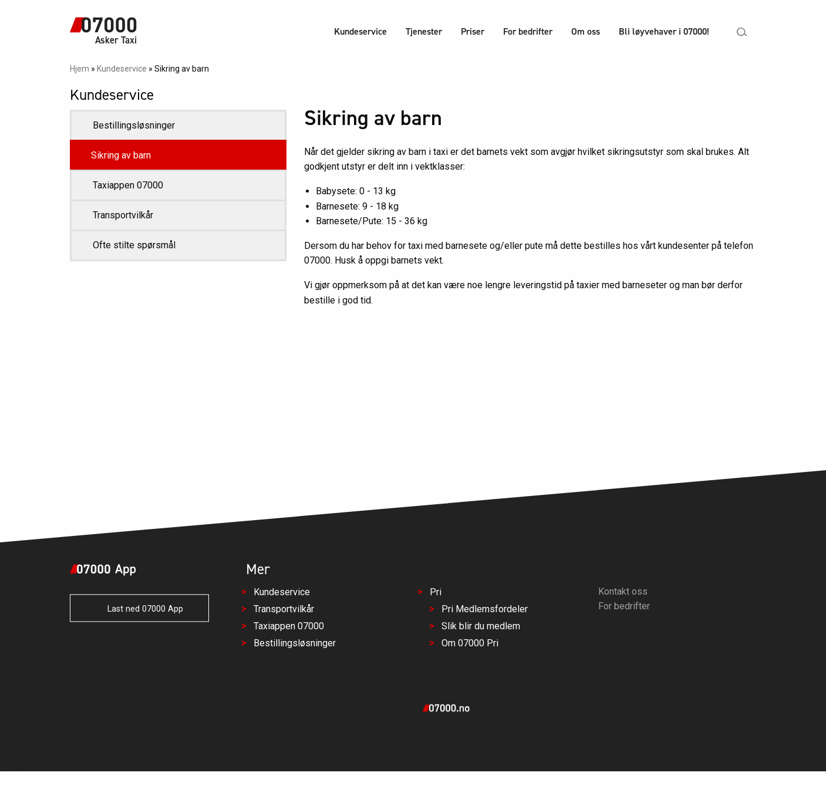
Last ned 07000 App (139, 610)
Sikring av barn (121, 155)
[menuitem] (360, 33)
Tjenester (424, 31)
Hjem (79, 68)
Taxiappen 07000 (128, 185)
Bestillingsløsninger (134, 125)
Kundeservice (360, 31)
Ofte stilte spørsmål (134, 245)
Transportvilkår (123, 215)
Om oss (585, 31)
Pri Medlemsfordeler (484, 609)
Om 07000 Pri (469, 643)
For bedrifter (527, 31)
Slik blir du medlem (480, 626)
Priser (472, 31)
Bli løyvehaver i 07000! (664, 31)
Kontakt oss (623, 591)
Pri (435, 592)
